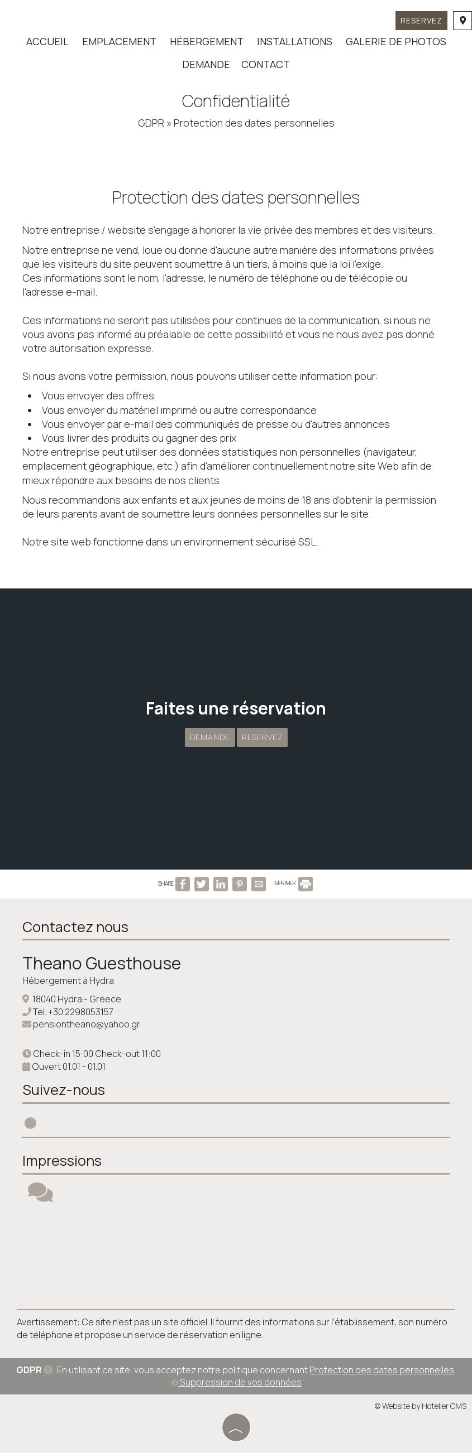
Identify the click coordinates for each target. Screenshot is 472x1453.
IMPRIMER (293, 883)
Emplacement (119, 41)
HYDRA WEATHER (236, 1256)
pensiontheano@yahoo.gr (86, 1024)
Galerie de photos (396, 41)
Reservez (421, 20)
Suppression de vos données (236, 1382)
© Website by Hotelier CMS (420, 1406)
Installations (294, 41)
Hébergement (207, 41)
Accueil (47, 41)
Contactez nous (75, 927)
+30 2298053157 (80, 1012)
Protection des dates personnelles (381, 1370)
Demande (206, 64)
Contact (265, 64)
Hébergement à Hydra (68, 980)
